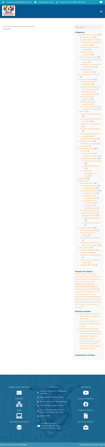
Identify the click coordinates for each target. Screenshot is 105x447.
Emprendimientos (88, 265)
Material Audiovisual (91, 156)
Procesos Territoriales (90, 191)
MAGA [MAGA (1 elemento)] (97, 292)
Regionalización (90, 188)
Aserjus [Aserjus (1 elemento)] (84, 274)
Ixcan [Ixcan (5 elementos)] (95, 289)
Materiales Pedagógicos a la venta (91, 173)
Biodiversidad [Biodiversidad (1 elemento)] (91, 277)
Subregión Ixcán (90, 193)
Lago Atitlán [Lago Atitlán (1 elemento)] (88, 292)
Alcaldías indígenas (89, 230)
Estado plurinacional (89, 40)
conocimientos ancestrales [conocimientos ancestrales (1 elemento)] (85, 282)
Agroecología (87, 252)
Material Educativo (87, 149)
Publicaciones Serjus (89, 158)
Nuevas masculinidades (91, 129)
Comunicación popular (88, 57)
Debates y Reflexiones (92, 218)
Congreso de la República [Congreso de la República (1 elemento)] (90, 279)
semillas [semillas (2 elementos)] (81, 302)
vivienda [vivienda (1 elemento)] (79, 308)
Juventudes (84, 146)
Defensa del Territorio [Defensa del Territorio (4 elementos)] (86, 287)
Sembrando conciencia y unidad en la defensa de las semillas (90, 324)
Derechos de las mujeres (91, 114)
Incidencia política (87, 141)
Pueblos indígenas (87, 228)
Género (82, 111)
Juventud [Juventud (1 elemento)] (79, 292)
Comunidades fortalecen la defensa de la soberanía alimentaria (90, 316)
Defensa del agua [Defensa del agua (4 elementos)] (85, 284)
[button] (101, 11)
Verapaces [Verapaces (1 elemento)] (93, 305)
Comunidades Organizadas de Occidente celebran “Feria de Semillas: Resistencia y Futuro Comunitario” (90, 337)
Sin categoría (85, 247)
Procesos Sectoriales (90, 186)
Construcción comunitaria (90, 74)
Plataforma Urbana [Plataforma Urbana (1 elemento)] (82, 295)
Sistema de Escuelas (92, 223)
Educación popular (87, 79)
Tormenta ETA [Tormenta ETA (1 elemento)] (82, 305)
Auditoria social (88, 37)
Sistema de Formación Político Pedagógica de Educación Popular (91, 212)
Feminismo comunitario (91, 124)
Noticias (83, 178)
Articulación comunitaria (89, 35)
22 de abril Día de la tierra (89, 329)
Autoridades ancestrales (91, 238)
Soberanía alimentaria (88, 250)
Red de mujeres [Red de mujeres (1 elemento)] (84, 300)
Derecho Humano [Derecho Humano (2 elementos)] (83, 289)
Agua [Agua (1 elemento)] (78, 274)
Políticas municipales (90, 144)
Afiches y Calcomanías (93, 161)
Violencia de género (89, 139)
